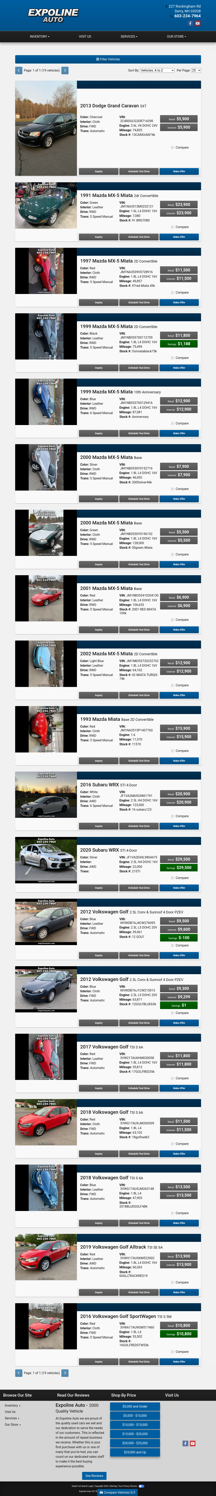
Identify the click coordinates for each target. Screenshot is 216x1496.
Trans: (84, 131)
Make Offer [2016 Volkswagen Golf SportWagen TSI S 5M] (179, 1361)
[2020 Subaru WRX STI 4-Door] (46, 860)
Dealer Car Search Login (82, 1486)
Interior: (86, 121)
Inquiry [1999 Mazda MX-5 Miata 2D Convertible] (98, 367)
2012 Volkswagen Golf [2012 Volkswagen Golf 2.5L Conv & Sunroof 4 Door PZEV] (131, 911)
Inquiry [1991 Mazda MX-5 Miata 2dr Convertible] (98, 236)
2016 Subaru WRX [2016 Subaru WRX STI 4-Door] (108, 784)
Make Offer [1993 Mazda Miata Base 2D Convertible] (179, 760)
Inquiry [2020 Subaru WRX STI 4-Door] (98, 887)
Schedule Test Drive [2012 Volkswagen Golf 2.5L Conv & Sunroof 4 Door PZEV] (139, 955)
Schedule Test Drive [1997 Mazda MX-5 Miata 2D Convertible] (139, 302)
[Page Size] (196, 70)
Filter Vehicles (108, 59)
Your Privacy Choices (131, 1486)
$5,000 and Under (134, 1406)
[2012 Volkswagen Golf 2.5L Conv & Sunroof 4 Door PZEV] (46, 921)
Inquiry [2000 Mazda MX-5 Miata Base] (98, 498)
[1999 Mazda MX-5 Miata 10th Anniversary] (46, 401)
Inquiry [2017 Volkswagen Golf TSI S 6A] (98, 1088)
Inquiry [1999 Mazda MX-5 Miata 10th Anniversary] (98, 433)
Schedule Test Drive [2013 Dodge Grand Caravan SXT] (139, 171)
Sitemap (113, 1486)
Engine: (124, 125)
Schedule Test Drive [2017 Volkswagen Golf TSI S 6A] (139, 1088)
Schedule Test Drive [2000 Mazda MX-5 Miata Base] (139, 498)
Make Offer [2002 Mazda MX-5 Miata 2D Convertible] (179, 695)
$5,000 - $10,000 (135, 1415)
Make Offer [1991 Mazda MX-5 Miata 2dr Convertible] (179, 236)
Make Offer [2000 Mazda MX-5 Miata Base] (179, 498)
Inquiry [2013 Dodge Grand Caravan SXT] (98, 171)
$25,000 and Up (135, 1452)
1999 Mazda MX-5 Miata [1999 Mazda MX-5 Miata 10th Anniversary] (120, 391)
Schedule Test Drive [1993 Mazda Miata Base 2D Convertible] (139, 760)
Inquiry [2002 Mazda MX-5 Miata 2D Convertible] (98, 695)
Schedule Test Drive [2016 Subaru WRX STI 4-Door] (139, 826)
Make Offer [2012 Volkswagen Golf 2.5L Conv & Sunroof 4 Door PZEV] (179, 955)
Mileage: (125, 130)
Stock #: (125, 134)
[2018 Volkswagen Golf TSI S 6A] (46, 1122)
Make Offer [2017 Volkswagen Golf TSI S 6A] (179, 1088)
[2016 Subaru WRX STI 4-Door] (46, 794)
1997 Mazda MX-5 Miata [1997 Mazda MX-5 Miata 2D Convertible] (118, 261)
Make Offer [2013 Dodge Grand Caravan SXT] (179, 171)
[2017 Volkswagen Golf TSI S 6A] (46, 1056)
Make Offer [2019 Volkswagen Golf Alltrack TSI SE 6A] (179, 1292)
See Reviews (94, 1475)
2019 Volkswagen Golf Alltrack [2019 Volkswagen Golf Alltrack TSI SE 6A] (121, 1247)
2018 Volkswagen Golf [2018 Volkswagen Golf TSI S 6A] (111, 1112)
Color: (84, 117)
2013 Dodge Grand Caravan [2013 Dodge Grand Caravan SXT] (113, 105)
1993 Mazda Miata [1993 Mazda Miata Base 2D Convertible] (116, 719)
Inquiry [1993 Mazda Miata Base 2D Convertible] (98, 760)
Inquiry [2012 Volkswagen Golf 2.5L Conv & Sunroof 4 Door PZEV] (98, 955)
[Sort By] (157, 70)
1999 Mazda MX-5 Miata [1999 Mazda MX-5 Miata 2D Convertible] (118, 326)
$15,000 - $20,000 (135, 1434)
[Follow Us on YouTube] (197, 23)
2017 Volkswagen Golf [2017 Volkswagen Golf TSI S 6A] (111, 1046)
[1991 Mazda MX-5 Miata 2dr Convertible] (46, 205)
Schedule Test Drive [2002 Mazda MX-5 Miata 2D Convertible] (139, 695)
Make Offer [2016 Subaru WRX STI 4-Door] (179, 826)
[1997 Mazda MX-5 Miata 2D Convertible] (46, 270)
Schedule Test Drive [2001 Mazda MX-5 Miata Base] (139, 629)
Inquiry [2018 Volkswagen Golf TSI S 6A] (98, 1153)
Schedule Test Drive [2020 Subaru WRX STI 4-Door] (139, 887)
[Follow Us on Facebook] (190, 23)
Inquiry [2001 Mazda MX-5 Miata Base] (98, 629)
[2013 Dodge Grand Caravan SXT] (46, 128)
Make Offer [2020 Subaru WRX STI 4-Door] (179, 887)
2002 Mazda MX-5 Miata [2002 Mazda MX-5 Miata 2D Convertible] (118, 653)
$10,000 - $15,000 (135, 1424)
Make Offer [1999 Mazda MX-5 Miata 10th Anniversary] (179, 433)
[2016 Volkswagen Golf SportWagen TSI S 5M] (46, 1326)
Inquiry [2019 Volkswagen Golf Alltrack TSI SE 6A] (98, 1292)
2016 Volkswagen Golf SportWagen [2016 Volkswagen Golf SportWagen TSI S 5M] (125, 1316)
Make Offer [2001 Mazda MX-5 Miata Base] (179, 629)
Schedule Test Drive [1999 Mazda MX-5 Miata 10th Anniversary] (139, 433)
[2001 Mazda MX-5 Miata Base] (46, 598)
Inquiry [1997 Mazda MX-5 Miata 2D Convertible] (98, 302)
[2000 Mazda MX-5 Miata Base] (46, 467)
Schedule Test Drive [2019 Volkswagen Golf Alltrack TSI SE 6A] (139, 1292)
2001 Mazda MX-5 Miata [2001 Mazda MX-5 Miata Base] (111, 588)
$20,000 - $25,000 (135, 1443)
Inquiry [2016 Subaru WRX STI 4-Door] (98, 826)
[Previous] (18, 70)
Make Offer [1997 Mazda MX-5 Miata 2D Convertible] (179, 302)
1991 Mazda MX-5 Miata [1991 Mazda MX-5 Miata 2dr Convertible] (119, 195)
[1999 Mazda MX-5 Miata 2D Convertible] (46, 336)
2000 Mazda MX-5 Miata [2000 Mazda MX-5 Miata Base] (111, 457)
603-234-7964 (189, 16)
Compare (182, 147)
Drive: (84, 126)
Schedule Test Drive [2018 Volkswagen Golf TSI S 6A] (139, 1153)
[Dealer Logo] (53, 15)
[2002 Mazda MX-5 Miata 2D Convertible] (46, 663)
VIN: (122, 117)
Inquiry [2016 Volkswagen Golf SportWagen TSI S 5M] (98, 1361)
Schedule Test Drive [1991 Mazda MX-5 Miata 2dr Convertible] (139, 236)
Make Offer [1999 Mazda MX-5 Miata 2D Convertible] (179, 367)
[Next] (65, 70)
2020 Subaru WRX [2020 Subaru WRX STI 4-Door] (108, 850)
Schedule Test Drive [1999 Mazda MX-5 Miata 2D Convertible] (139, 367)
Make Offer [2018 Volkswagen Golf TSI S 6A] (179, 1153)
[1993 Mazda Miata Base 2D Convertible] (46, 729)
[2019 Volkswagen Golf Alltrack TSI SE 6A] (46, 1257)
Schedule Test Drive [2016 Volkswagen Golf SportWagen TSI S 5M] (139, 1361)
